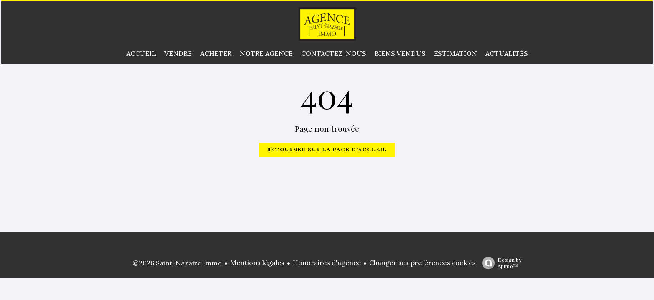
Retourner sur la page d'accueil (327, 149)
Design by (499, 263)
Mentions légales (257, 262)
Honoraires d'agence (327, 262)
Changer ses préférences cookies (422, 262)
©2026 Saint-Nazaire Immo (177, 263)
